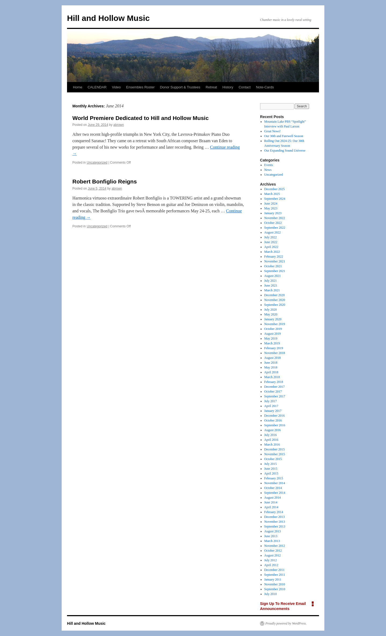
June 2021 (270, 285)
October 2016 (273, 420)
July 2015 (270, 464)
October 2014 (273, 488)
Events (268, 165)
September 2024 (274, 199)
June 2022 (270, 242)
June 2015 (270, 469)
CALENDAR (97, 87)
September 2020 (274, 305)
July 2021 (270, 281)
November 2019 (274, 324)
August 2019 (272, 334)
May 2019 (270, 338)
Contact (245, 87)
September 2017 (274, 396)
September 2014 (274, 493)
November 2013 (274, 522)
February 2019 (273, 348)
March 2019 (272, 343)
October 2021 (273, 266)
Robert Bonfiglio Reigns (104, 181)
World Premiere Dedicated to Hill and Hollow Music (140, 118)
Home (77, 87)
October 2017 (273, 391)
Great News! (272, 131)
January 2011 (272, 579)
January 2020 (272, 319)
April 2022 (271, 247)
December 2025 (274, 189)
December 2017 (274, 387)
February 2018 (273, 382)
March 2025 (272, 194)
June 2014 (270, 502)
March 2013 (272, 541)
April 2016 (271, 440)
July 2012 (270, 560)
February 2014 (273, 512)
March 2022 (272, 252)
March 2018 (272, 377)
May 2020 (270, 314)
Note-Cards (265, 87)
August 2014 (272, 497)
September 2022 (274, 227)
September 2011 (274, 575)
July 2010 (270, 594)
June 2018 (270, 362)
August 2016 (272, 430)
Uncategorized (97, 162)
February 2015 (273, 478)
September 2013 (274, 526)
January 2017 (272, 411)
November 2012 (274, 546)
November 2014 (274, 483)
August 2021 (272, 276)
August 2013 (272, 531)
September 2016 (274, 425)
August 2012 (272, 555)
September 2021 (274, 271)
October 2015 (273, 459)
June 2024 (270, 203)
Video (116, 87)
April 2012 (271, 565)
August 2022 (272, 232)
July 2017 (270, 401)
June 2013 (270, 536)
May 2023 (270, 208)
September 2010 (274, 589)
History (227, 87)
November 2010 (274, 584)
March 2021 (272, 290)
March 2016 (272, 444)
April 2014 (271, 507)
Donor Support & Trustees (180, 87)
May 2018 (270, 367)
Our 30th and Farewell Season (283, 136)
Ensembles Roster (140, 87)
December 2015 (274, 449)
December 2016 (274, 415)
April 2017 (271, 406)
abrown (118, 125)
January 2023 (272, 213)
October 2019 (273, 329)
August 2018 (272, 358)
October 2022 (273, 223)
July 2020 (270, 309)
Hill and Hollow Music (108, 18)
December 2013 (274, 517)
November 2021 (274, 261)
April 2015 (271, 473)
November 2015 (274, 454)
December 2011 (274, 570)
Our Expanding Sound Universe (285, 150)
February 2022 (273, 256)
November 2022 (274, 218)
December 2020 (274, 295)
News (268, 170)
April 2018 (271, 372)
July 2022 (270, 237)
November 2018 (274, 353)
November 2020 (274, 300)
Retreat (211, 87)
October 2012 (273, 550)
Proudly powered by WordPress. (286, 623)
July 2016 (270, 435)
